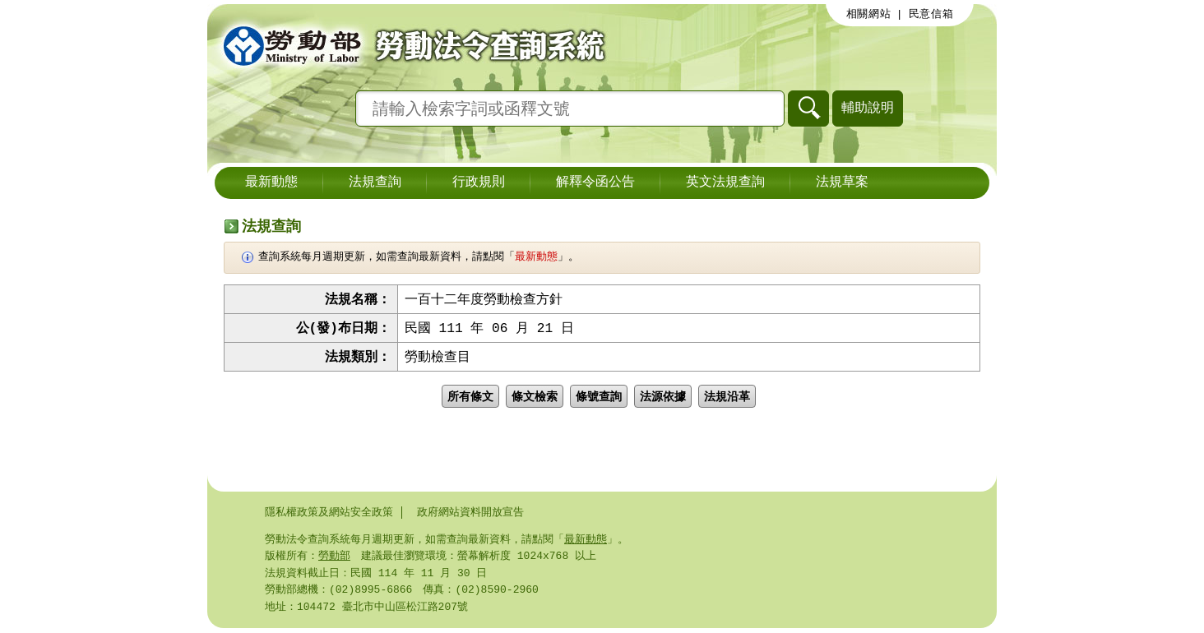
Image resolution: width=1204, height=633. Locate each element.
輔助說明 (867, 107)
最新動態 (271, 182)
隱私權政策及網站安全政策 (329, 512)
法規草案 (842, 182)
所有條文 (470, 398)
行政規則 (478, 182)
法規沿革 (727, 398)
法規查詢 (375, 182)
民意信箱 (931, 14)
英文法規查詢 (725, 182)
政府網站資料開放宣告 (470, 512)
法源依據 (663, 398)
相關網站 (868, 14)
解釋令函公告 (595, 182)
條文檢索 (535, 398)
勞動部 (334, 557)
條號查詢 (599, 398)
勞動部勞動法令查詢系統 (408, 45)
